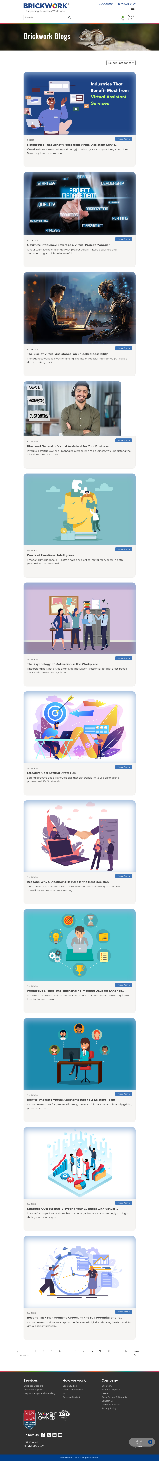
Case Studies (70, 1385)
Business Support (33, 1385)
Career (105, 1393)
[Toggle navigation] (132, 8)
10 (108, 1351)
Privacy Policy (109, 1408)
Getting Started (71, 1397)
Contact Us (108, 1400)
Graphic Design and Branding (39, 1393)
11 (118, 1351)
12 (126, 1351)
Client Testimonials (73, 1389)
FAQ (65, 1393)
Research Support (34, 1389)
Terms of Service (111, 1404)
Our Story (107, 1385)
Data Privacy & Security (114, 1397)
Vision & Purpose (111, 1389)
